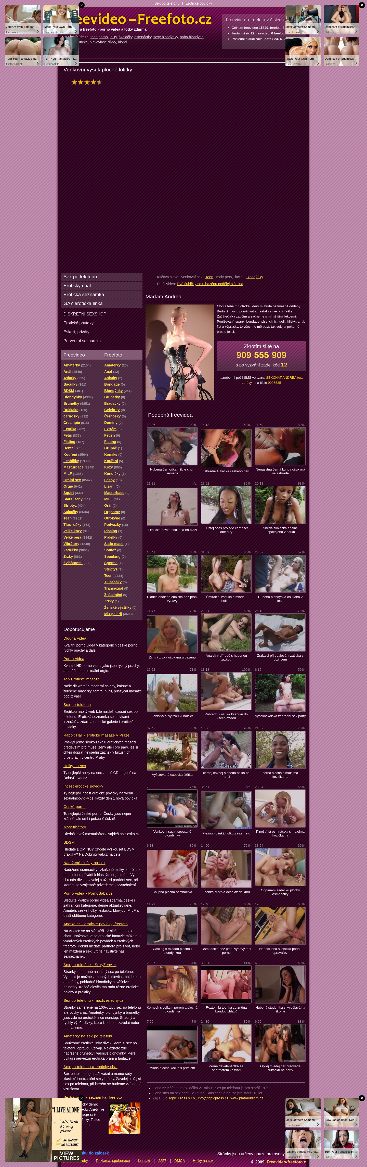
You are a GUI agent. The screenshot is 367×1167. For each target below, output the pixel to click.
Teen (209, 277)
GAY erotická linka (83, 303)
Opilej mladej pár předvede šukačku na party (280, 1068)
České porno (74, 806)
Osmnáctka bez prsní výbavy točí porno (226, 951)
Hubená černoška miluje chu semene (172, 471)
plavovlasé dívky (103, 42)
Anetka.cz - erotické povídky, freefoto (95, 924)
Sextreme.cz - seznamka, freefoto (92, 1097)
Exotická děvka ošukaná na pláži (172, 530)
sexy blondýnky (165, 37)
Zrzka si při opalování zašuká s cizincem (280, 657)
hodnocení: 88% (88, 82)
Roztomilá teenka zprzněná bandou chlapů (226, 1009)
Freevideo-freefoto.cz (287, 1162)
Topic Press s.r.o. (182, 1098)
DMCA (179, 1161)
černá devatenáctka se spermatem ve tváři (226, 1068)
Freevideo (74, 355)
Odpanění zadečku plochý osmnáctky (280, 892)
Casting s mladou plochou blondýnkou (172, 951)
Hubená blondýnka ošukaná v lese (280, 599)
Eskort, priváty (76, 331)
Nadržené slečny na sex (84, 862)
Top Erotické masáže (81, 679)
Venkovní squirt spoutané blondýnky (172, 833)
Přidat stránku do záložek (85, 1153)
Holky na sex (74, 766)
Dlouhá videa (74, 638)
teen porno (99, 37)
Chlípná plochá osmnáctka (172, 892)
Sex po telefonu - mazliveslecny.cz (93, 1000)
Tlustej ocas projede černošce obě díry (226, 530)
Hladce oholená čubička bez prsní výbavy (172, 599)
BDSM (69, 842)
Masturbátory (74, 827)
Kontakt (144, 1161)
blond (122, 42)
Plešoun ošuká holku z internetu (226, 833)
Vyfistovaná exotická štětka (172, 775)
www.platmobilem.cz (246, 1098)
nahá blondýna (192, 37)
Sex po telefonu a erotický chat (90, 1066)
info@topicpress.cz (213, 1098)
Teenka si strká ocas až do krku (226, 892)
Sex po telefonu (167, 3)
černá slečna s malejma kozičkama (280, 775)
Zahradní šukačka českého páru (226, 471)
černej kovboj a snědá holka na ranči (226, 775)
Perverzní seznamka (82, 340)
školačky (125, 37)
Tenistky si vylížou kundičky (172, 716)
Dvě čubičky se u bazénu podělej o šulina (210, 284)
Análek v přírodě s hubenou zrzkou (226, 657)
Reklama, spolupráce (113, 1161)
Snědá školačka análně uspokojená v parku (280, 530)
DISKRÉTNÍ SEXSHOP (84, 314)
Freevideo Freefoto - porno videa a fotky (137, 19)
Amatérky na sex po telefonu (88, 1036)
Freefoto (113, 355)
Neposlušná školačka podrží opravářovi (280, 951)
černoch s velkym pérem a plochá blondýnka (172, 1009)
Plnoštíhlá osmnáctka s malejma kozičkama (280, 833)
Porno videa (73, 658)
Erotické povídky (199, 3)
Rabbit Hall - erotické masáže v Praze (96, 735)
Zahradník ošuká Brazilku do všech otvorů (226, 716)
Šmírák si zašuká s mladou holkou (226, 599)
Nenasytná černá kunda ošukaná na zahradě (280, 471)
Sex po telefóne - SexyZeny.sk (89, 964)
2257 (162, 1161)
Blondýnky (254, 277)
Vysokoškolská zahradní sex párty (280, 716)
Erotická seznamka (83, 294)
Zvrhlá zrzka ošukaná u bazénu (172, 657)
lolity (113, 37)
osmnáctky (142, 37)
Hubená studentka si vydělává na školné (280, 1009)
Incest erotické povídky (83, 786)
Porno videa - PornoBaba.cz (87, 893)
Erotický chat (77, 285)
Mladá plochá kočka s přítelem (172, 1068)
